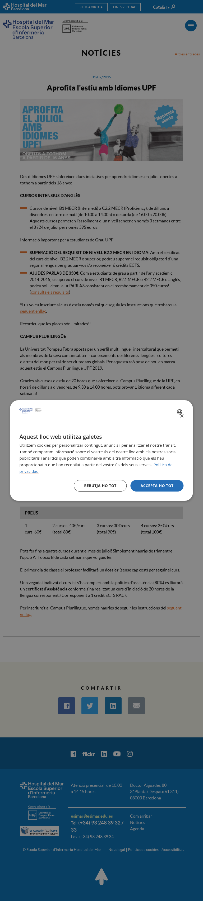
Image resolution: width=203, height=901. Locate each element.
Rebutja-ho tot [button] (100, 485)
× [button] (182, 416)
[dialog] (101, 450)
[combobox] (180, 411)
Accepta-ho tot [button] (157, 485)
